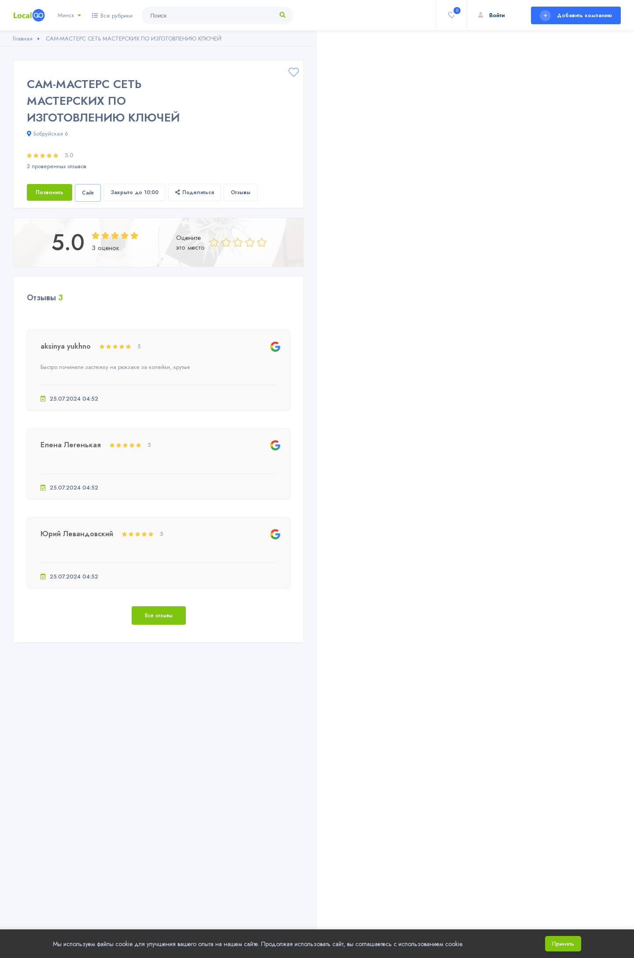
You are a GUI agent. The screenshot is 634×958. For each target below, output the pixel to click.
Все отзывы (159, 615)
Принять (563, 944)
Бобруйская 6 (47, 133)
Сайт (88, 193)
